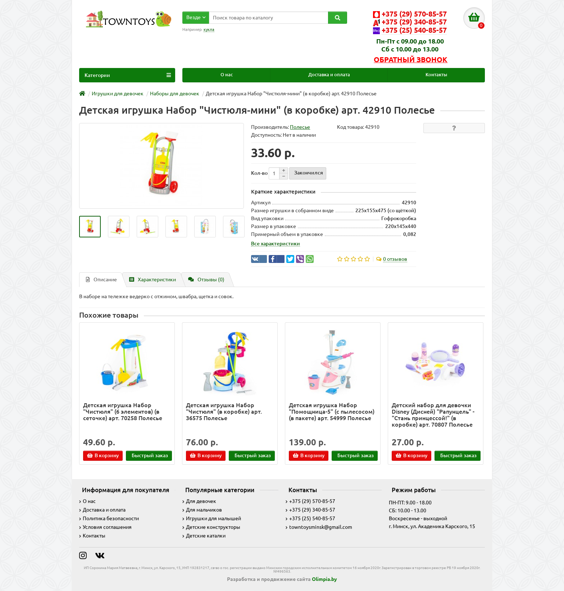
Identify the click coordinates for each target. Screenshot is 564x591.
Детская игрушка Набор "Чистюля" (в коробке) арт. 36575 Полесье (224, 411)
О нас (226, 74)
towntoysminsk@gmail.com (319, 527)
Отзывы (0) (206, 279)
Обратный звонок (410, 60)
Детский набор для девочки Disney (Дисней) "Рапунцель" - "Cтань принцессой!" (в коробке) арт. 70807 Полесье (433, 415)
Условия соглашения (105, 527)
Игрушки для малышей (211, 518)
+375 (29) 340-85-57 (310, 510)
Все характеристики (275, 243)
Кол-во (259, 173)
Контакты (436, 74)
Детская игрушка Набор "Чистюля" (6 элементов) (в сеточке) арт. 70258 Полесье (122, 411)
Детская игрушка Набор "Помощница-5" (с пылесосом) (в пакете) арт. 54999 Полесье (331, 411)
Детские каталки (204, 535)
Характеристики (152, 279)
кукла (209, 29)
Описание (101, 279)
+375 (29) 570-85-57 (310, 501)
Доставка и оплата (329, 74)
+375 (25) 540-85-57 (310, 518)
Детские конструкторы (211, 527)
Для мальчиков (202, 510)
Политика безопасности (109, 518)
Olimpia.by (324, 579)
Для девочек (199, 501)
